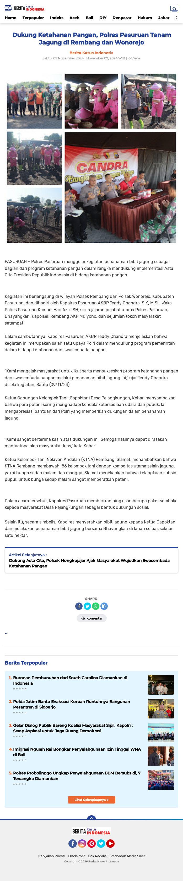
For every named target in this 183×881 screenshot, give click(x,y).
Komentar (92, 618)
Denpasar (121, 17)
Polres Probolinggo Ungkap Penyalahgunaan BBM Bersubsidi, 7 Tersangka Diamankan (77, 776)
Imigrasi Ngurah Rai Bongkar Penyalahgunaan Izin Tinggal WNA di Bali (77, 752)
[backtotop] (91, 820)
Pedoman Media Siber (127, 856)
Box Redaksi (97, 856)
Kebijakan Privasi (51, 856)
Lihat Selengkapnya (91, 800)
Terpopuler (33, 17)
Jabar (163, 17)
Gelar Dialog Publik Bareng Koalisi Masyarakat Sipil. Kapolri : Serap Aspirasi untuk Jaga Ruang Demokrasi (73, 728)
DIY (102, 17)
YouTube (114, 845)
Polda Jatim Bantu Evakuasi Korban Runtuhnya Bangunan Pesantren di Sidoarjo (71, 704)
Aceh (74, 17)
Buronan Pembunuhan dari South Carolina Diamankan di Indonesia (70, 680)
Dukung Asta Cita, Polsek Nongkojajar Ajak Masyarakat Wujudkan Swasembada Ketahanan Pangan (89, 563)
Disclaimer (76, 856)
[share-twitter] (87, 606)
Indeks (56, 17)
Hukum (145, 17)
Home (10, 17)
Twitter (103, 845)
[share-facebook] (79, 606)
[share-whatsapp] (95, 606)
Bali (89, 17)
